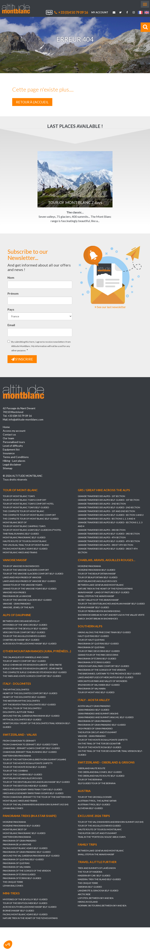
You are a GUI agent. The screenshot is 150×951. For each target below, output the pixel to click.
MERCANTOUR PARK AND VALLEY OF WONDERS (102, 682)
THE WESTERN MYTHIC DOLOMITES (21, 701)
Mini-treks (26, 894)
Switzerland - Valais (20, 735)
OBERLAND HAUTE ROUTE (91, 769)
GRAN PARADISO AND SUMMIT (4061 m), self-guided (106, 718)
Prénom (13, 293)
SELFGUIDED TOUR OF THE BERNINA (97, 784)
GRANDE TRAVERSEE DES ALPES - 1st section (101, 496)
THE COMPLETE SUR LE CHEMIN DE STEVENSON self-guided (35, 672)
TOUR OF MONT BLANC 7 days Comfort (24, 499)
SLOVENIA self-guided (90, 809)
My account (99, 12)
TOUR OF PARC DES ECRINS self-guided (99, 652)
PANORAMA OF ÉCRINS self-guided (97, 660)
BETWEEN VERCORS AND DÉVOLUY (21, 621)
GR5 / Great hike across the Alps (104, 490)
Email (11, 325)
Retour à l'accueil (32, 102)
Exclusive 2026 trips (79, 818)
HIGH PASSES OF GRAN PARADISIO (95, 729)
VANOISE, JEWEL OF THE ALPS (18, 607)
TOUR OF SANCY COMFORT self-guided (24, 661)
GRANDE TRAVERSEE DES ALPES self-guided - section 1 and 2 (111, 514)
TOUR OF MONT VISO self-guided (96, 693)
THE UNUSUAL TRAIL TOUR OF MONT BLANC (26, 544)
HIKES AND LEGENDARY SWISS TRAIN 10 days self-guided (33, 794)
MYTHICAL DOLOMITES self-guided (22, 720)
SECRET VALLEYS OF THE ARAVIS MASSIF (98, 599)
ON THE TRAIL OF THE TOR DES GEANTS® (99, 744)
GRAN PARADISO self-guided (93, 711)
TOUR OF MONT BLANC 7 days (19, 496)
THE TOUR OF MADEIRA (75, 874)
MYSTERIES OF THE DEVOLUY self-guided (25, 628)
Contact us (9, 434)
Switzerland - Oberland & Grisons (106, 763)
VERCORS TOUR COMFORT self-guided (24, 632)
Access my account (14, 430)
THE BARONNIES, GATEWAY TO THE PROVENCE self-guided (109, 675)
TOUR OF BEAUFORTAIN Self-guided (97, 577)
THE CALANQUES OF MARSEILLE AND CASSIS (26, 657)
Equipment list (11, 449)
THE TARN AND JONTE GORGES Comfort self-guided (32, 676)
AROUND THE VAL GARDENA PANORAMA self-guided (31, 716)
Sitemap (7, 468)
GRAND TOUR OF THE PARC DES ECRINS (98, 656)
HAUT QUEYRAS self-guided (93, 637)
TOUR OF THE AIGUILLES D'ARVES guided (24, 636)
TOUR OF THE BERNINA (90, 781)
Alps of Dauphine (17, 615)
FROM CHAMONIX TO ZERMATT (19, 741)
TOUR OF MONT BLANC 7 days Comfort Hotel (28, 503)
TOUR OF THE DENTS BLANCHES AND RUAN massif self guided (111, 603)
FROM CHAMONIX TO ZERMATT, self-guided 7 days (30, 745)
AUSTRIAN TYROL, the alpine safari (97, 802)
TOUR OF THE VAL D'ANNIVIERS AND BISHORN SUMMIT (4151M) (35, 805)
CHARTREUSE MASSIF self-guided (21, 639)
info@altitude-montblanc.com (26, 419)
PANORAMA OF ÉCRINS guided (94, 663)
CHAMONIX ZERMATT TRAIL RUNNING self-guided (30, 752)
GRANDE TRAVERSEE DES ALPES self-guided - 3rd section (109, 533)
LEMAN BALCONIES (13, 809)
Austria (84, 792)
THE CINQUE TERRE (28, 883)
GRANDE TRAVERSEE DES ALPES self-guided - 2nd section (109, 507)
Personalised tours (14, 442)
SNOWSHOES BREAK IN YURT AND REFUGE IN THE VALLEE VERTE (111, 614)
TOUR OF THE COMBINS (15, 771)
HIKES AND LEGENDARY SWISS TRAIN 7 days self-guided (32, 790)
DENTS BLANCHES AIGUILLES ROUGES (97, 581)
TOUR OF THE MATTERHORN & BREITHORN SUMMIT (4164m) (34, 760)
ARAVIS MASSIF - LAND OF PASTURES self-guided (103, 592)
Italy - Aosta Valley (94, 701)
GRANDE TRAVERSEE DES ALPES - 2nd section (102, 503)
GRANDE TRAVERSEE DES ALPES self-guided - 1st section (108, 499)
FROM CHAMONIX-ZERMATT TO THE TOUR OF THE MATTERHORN (37, 797)
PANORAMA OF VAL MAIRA (92, 690)
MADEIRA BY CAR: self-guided (79, 877)
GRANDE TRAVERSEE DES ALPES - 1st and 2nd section (106, 511)
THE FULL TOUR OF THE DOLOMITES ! (22, 709)
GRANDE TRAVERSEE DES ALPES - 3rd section (101, 529)
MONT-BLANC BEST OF (15, 522)
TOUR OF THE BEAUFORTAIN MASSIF (97, 573)
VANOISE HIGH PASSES (14, 592)
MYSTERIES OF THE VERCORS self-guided (25, 624)
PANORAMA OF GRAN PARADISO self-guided (102, 726)
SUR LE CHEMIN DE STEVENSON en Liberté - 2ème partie (33, 668)
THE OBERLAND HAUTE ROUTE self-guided (101, 777)
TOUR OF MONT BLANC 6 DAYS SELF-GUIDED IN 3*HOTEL (32, 529)
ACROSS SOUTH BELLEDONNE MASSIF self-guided (29, 643)
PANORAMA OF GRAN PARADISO (94, 722)
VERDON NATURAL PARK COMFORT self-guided (103, 667)
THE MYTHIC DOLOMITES (16, 690)
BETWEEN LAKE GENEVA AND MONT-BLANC (101, 584)
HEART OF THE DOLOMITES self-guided (24, 698)
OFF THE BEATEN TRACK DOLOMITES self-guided (29, 705)
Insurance (9, 453)
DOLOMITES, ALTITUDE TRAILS (18, 713)
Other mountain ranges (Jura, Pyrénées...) (37, 651)
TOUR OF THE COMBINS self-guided (22, 775)
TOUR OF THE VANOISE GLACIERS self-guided (27, 599)
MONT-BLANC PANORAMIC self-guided (24, 537)
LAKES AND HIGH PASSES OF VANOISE (22, 577)
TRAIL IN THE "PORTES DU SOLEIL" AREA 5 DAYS (87, 839)
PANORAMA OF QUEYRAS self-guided (98, 645)
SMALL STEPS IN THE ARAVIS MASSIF (96, 596)
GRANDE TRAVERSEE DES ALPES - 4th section (102, 537)
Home (6, 427)
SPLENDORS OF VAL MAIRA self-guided (99, 686)
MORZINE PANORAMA (89, 566)
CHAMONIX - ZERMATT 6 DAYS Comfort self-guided (31, 749)
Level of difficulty (13, 445)
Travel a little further (82, 864)
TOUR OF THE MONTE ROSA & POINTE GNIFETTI (103, 741)
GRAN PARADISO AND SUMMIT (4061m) (98, 714)
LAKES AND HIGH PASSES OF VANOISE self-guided (29, 581)
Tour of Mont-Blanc (20, 490)
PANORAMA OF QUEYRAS (91, 648)
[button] (7, 944)
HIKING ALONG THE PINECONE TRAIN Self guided (104, 633)
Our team (8, 438)
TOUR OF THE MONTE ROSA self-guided (99, 748)
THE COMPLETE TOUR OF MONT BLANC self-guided (30, 518)
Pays (11, 309)
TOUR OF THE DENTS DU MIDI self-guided (25, 786)
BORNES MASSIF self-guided (93, 607)
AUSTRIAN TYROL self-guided (94, 806)
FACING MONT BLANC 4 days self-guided (25, 548)
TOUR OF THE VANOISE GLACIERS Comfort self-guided (33, 573)
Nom (11, 277)
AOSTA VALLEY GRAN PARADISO (94, 707)
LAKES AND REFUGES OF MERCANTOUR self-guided (105, 678)
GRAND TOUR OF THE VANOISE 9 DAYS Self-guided (29, 588)
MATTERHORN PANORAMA (17, 756)
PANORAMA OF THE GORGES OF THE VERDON (102, 671)
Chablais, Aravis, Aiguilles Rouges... (106, 560)
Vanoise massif (15, 560)
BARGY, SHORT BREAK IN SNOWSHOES (98, 618)
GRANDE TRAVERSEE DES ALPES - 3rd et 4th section (105, 544)
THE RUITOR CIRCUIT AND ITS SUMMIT (97, 733)
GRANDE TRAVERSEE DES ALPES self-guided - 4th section (109, 541)
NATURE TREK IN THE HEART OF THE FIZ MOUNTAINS (105, 588)
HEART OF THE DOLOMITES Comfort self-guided (30, 694)
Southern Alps (90, 627)
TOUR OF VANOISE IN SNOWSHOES (21, 566)
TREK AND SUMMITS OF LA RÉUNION (82, 870)
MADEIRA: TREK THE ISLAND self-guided (84, 881)
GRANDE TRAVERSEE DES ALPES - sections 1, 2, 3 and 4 (106, 518)
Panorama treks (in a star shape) (44, 817)
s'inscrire (22, 359)
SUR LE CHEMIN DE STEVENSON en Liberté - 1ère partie (32, 664)
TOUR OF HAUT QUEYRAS (91, 641)
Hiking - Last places (14, 460)
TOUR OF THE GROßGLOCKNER (95, 798)
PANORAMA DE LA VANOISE (17, 596)
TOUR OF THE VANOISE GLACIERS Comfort (26, 569)
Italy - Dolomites (17, 684)
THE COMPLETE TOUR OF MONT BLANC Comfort (29, 514)
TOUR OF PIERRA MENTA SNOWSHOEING (99, 611)
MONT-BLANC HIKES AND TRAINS (20, 552)
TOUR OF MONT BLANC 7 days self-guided (26, 507)
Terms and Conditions (16, 457)
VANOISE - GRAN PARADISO (17, 603)
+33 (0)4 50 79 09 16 (71, 12)
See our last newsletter (110, 307)
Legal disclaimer (12, 464)
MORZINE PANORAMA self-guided (96, 569)
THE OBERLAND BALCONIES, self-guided (100, 773)
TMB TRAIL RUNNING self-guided (21, 533)
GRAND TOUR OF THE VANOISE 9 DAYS (22, 584)
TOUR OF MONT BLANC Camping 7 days (24, 526)
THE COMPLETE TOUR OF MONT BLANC (23, 511)
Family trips (72, 846)
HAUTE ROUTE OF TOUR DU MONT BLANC (25, 541)
